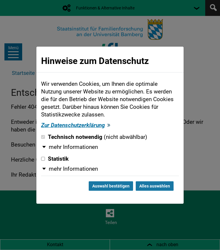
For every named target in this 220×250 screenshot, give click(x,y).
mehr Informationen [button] (73, 147)
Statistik (55, 159)
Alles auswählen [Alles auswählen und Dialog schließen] (154, 186)
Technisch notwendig (94, 137)
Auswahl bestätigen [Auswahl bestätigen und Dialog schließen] (111, 186)
